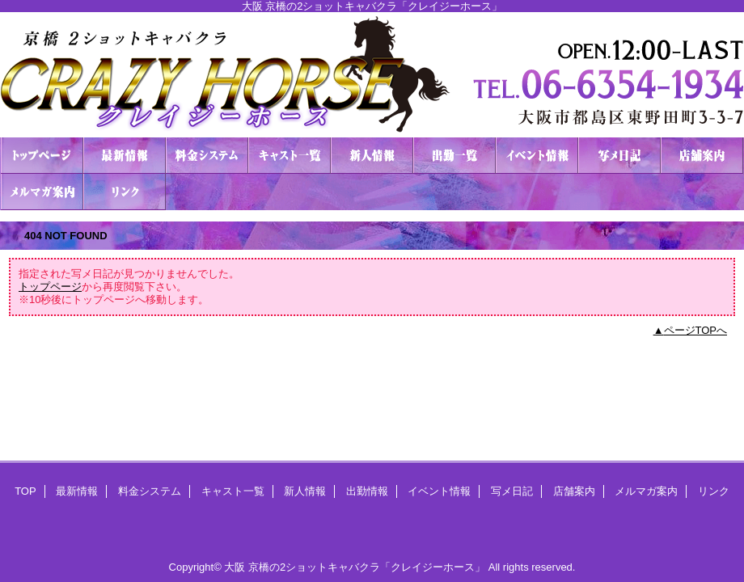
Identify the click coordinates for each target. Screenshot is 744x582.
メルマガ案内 (42, 192)
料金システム (207, 155)
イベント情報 (537, 155)
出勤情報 (454, 155)
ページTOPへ (696, 330)
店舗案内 (702, 155)
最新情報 (124, 155)
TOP (42, 155)
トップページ (50, 286)
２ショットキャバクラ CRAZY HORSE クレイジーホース (372, 74)
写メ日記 (619, 155)
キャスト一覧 (289, 155)
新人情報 (372, 155)
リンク (124, 192)
